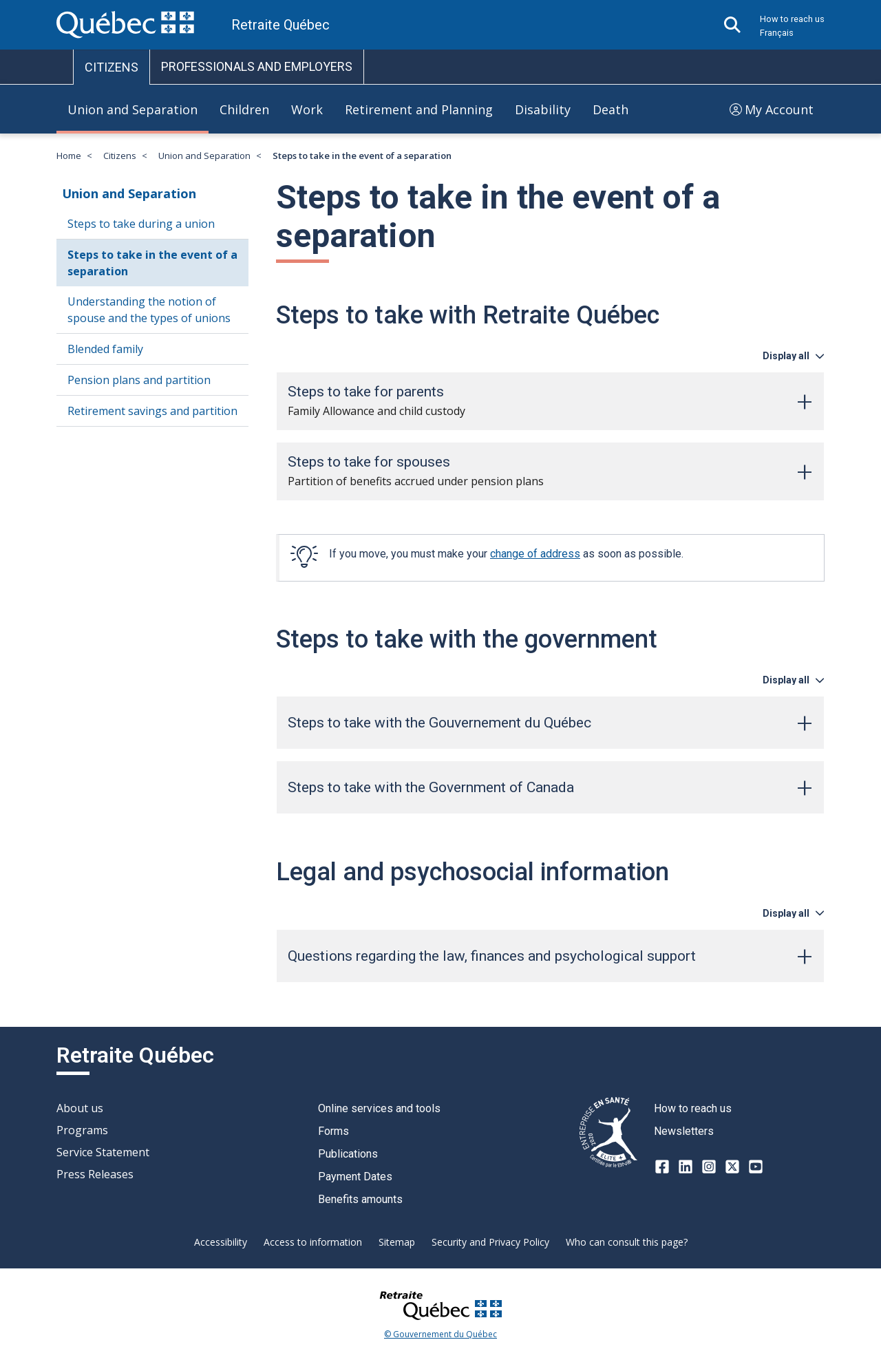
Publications (348, 1153)
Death (610, 109)
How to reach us (792, 19)
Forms (333, 1131)
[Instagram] (709, 1166)
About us (79, 1108)
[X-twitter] (732, 1166)
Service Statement (102, 1152)
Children (244, 109)
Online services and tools (379, 1108)
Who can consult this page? (627, 1241)
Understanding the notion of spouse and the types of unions (149, 310)
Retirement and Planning (419, 109)
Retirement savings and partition (152, 410)
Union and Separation (132, 109)
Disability (543, 109)
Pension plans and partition (139, 379)
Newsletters (684, 1131)
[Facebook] (662, 1166)
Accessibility (220, 1241)
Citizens (119, 156)
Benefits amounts (360, 1199)
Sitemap (397, 1241)
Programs (82, 1130)
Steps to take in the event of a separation (152, 263)
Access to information (313, 1241)
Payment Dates (355, 1176)
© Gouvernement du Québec (440, 1334)
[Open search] (732, 25)
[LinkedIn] (685, 1166)
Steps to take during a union (141, 223)
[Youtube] (755, 1166)
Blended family (105, 349)
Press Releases (95, 1174)
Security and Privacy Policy (490, 1241)
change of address (535, 553)
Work (307, 109)
